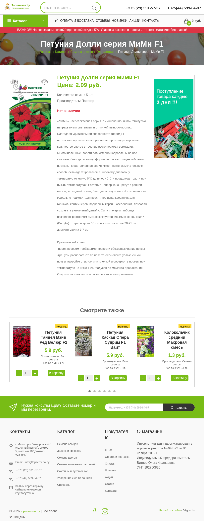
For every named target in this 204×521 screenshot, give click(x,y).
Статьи (109, 483)
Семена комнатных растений (76, 464)
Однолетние (105, 51)
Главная (45, 51)
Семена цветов (81, 51)
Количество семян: (71, 95)
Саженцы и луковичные (72, 471)
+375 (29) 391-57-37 (143, 8)
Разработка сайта (170, 510)
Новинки (120, 21)
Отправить (179, 407)
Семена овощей (67, 444)
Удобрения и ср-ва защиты (74, 478)
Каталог (61, 51)
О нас (108, 450)
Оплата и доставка (77, 21)
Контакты (150, 21)
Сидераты (63, 484)
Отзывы (103, 21)
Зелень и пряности (69, 450)
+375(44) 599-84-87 (183, 8)
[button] (89, 391)
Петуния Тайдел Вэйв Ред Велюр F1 (53, 337)
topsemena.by (31, 511)
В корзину (56, 373)
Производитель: (69, 101)
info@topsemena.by (37, 462)
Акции (134, 21)
